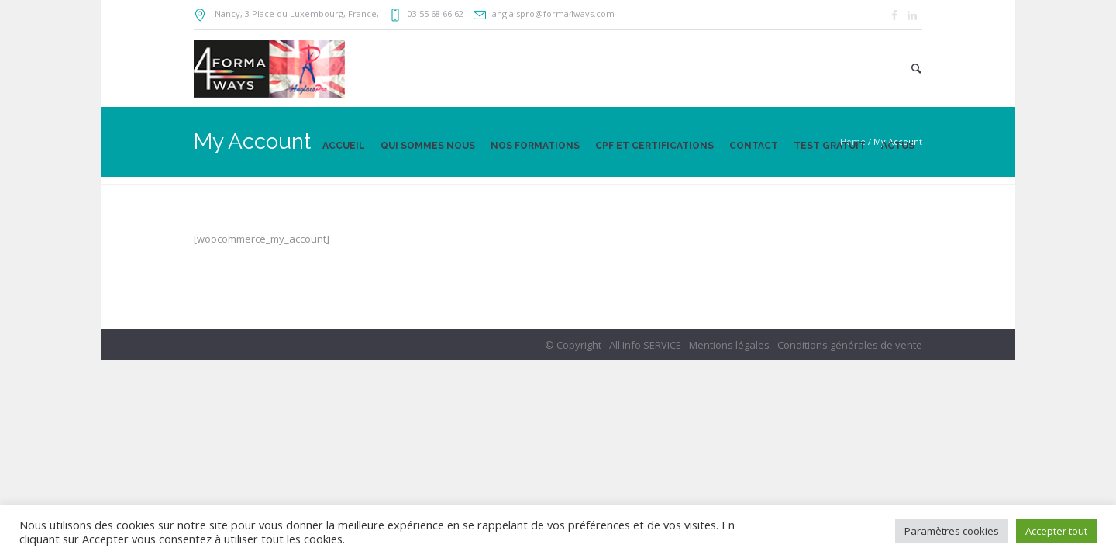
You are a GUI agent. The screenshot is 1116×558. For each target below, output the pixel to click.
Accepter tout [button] (1056, 531)
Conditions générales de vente (849, 345)
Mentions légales (729, 345)
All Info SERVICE (645, 345)
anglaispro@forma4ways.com (553, 13)
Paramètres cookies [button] (951, 531)
